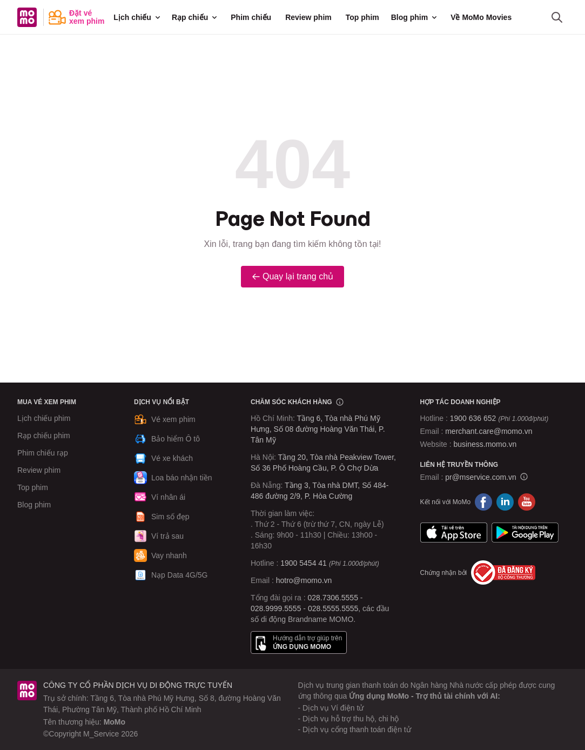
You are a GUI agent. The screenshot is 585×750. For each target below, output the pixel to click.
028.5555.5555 (333, 608)
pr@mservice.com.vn (480, 477)
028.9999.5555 (276, 608)
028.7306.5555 (333, 597)
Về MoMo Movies (481, 17)
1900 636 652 (499, 418)
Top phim (362, 17)
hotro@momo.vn (304, 580)
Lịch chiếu (137, 17)
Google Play (525, 532)
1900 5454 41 (303, 563)
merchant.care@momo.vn (488, 431)
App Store (453, 532)
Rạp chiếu (195, 17)
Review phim (308, 17)
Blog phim (415, 17)
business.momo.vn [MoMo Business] (485, 444)
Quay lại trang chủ (292, 276)
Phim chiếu (251, 17)
